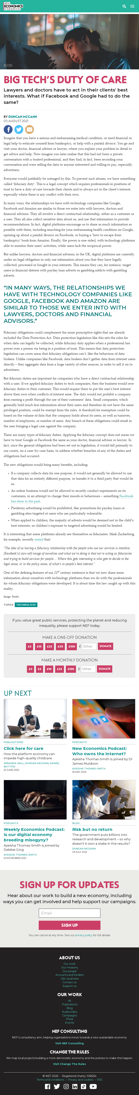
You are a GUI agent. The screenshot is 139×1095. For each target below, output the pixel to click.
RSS (99, 1079)
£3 (30, 669)
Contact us (69, 982)
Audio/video (69, 1011)
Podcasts (79, 742)
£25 (49, 646)
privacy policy (83, 935)
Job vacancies (70, 978)
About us (69, 957)
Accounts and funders (69, 975)
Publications (13, 742)
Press (69, 1019)
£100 (72, 646)
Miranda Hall (14, 763)
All (69, 1000)
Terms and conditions (50, 1079)
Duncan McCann (22, 117)
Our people (69, 971)
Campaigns (69, 1015)
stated (39, 539)
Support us (69, 986)
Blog (8, 65)
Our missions (69, 967)
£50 (60, 646)
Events (69, 1022)
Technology (26, 604)
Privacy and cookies (80, 1079)
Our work (69, 964)
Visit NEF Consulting (69, 1043)
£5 (29, 646)
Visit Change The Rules (69, 1064)
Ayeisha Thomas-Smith (88, 768)
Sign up (69, 925)
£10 (39, 646)
